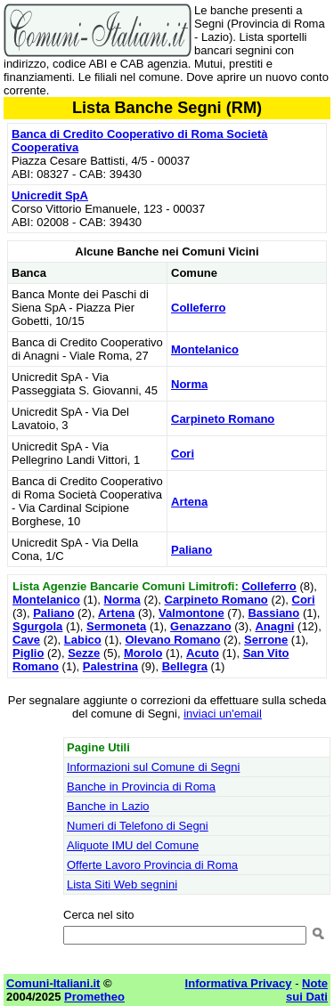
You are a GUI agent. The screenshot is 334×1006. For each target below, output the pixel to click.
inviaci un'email (222, 713)
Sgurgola (37, 626)
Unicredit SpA (50, 195)
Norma (189, 384)
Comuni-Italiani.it (53, 983)
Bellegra (185, 666)
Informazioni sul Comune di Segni (153, 767)
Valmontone (191, 613)
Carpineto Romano (222, 419)
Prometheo (94, 996)
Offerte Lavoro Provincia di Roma (152, 865)
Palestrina (110, 666)
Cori (182, 453)
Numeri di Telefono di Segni (137, 825)
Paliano (191, 549)
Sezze (84, 653)
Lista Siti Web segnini (122, 884)
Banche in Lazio (108, 806)
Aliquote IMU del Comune (133, 845)
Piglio (28, 653)
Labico (83, 639)
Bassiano (273, 613)
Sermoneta (116, 626)
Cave (26, 639)
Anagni (274, 626)
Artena (189, 501)
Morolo (143, 653)
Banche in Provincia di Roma (141, 786)
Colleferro (198, 307)
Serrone (266, 639)
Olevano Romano (172, 639)
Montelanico (205, 349)
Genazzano (201, 626)
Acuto (202, 653)
